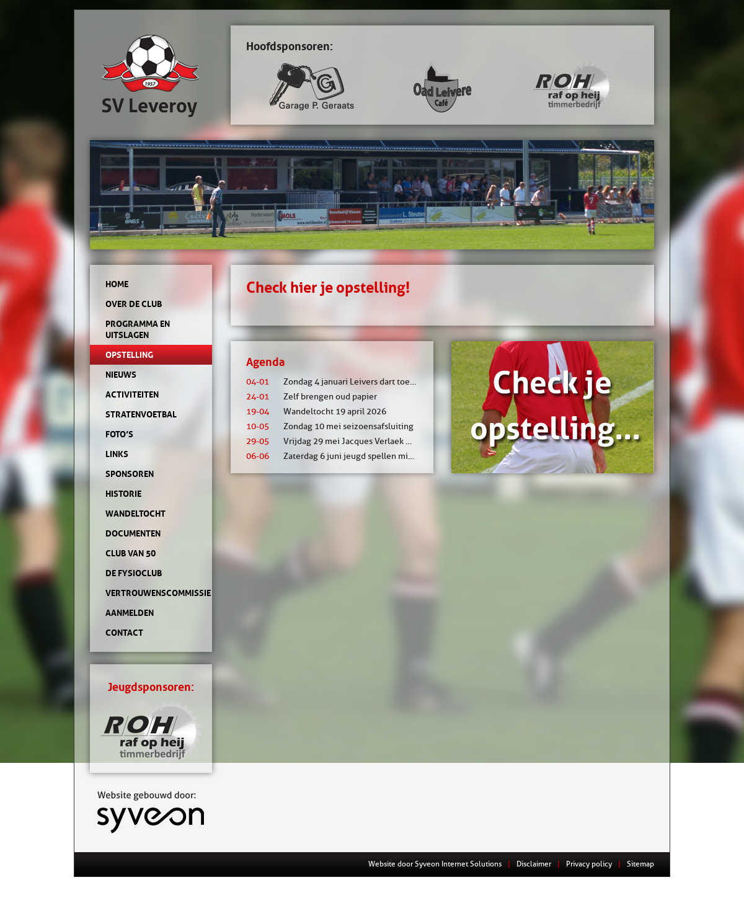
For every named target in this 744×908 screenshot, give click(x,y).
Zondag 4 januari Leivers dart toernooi (338, 381)
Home (116, 284)
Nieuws (120, 374)
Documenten (133, 533)
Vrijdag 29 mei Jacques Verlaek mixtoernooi (349, 441)
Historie (123, 493)
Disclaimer (533, 863)
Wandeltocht (135, 513)
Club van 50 (130, 553)
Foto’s (119, 434)
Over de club (133, 303)
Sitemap (640, 863)
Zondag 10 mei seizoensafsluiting (330, 426)
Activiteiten (132, 394)
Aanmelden (129, 612)
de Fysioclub (133, 573)
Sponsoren (129, 473)
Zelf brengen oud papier (311, 396)
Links (116, 454)
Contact (124, 632)
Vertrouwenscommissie (151, 593)
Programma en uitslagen (137, 329)
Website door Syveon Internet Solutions (435, 863)
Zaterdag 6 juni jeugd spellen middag (336, 456)
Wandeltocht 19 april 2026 (316, 411)
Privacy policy (589, 863)
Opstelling (129, 354)
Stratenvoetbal (141, 414)
